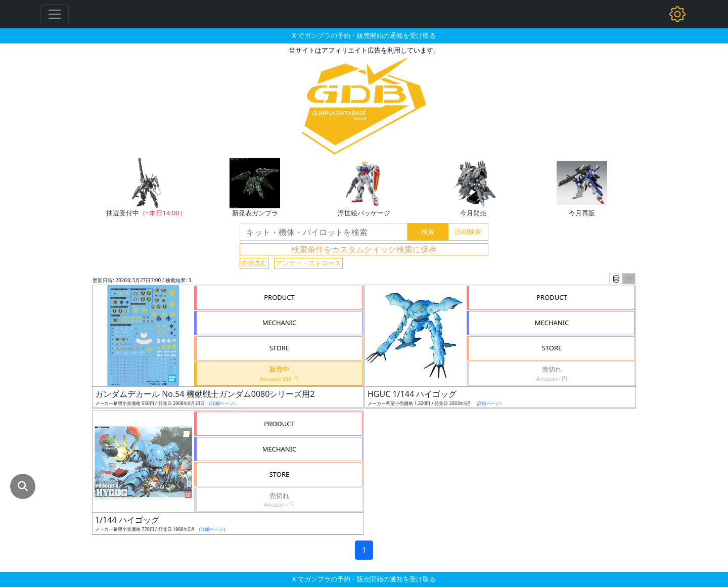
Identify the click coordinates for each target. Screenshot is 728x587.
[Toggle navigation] (54, 14)
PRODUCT (279, 297)
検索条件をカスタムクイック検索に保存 (364, 249)
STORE (279, 347)
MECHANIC (279, 322)
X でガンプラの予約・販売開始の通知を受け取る (364, 35)
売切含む (254, 262)
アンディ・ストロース (308, 262)
